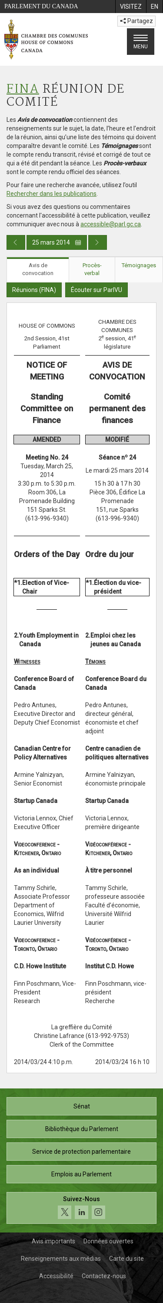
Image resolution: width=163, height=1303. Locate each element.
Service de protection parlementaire (81, 1151)
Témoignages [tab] (139, 265)
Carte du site (126, 1258)
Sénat (81, 1106)
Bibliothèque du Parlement (81, 1128)
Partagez (136, 20)
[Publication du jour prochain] (97, 242)
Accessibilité (56, 1276)
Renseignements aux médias (61, 1258)
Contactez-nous (104, 1276)
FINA (23, 89)
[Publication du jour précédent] (16, 242)
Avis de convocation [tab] (37, 269)
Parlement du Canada (41, 6)
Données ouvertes (108, 1241)
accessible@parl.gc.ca (110, 224)
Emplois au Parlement (81, 1174)
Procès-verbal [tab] (92, 269)
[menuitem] (130, 6)
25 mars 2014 (56, 242)
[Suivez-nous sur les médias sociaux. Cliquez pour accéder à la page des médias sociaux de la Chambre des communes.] (81, 1208)
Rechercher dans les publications (51, 193)
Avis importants (53, 1241)
